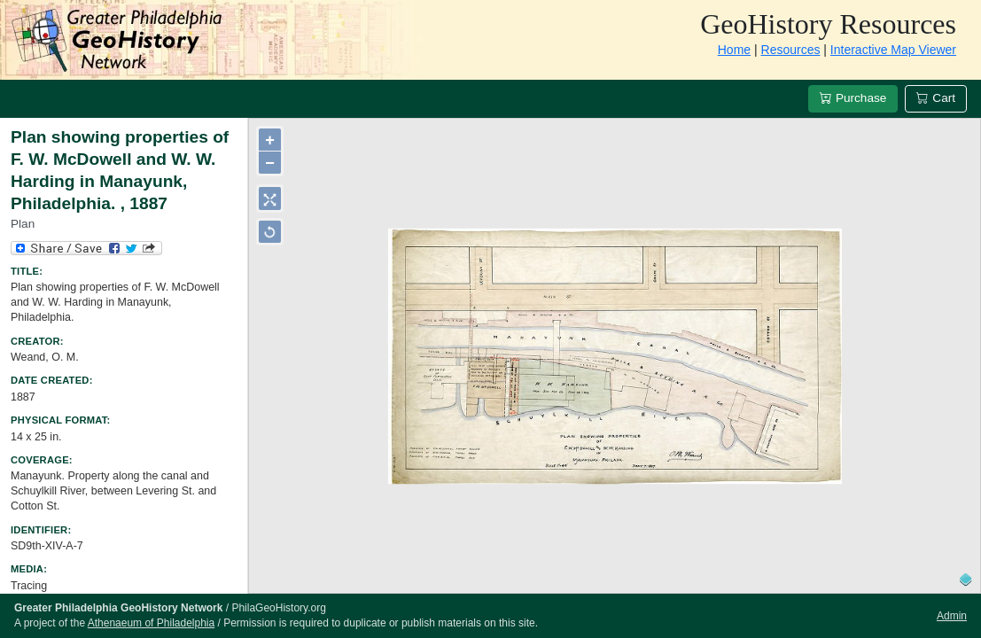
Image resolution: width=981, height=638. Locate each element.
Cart (935, 98)
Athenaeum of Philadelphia (151, 623)
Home (734, 50)
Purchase (853, 98)
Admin (952, 616)
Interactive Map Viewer (893, 50)
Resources (791, 50)
